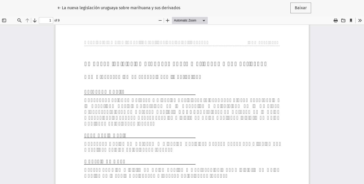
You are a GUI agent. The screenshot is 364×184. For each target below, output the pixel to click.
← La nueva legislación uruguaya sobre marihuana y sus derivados (118, 7)
